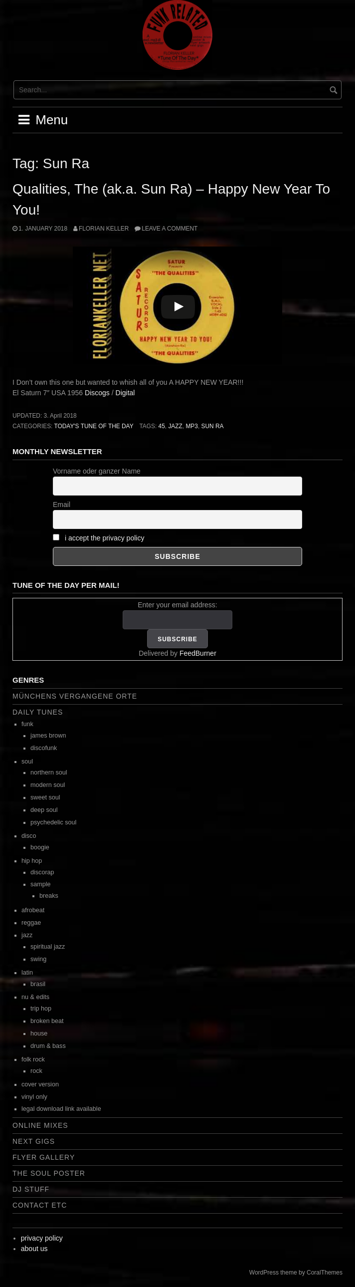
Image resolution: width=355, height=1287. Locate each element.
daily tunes (37, 712)
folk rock (33, 1059)
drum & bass (48, 1045)
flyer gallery (43, 1157)
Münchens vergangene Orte (74, 696)
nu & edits (35, 997)
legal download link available (61, 1108)
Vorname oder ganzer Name (97, 471)
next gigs (33, 1141)
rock (36, 1070)
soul (27, 761)
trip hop (40, 1008)
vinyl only (34, 1096)
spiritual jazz (47, 946)
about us (34, 1249)
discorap (42, 872)
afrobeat (32, 910)
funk (27, 724)
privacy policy (42, 1238)
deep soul (44, 809)
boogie (39, 847)
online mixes (40, 1125)
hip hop (31, 860)
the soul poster (48, 1173)
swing (38, 959)
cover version (40, 1084)
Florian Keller (104, 228)
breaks (48, 895)
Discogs (97, 393)
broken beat (47, 1021)
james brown (48, 735)
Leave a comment (169, 228)
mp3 (191, 426)
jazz (175, 426)
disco (28, 835)
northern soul (48, 772)
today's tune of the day (93, 426)
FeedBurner (197, 653)
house (38, 1033)
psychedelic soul (53, 822)
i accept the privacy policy (105, 538)
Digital (125, 393)
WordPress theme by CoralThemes (296, 1272)
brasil (37, 984)
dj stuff (30, 1189)
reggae (31, 922)
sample (40, 884)
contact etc (39, 1205)
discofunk (43, 748)
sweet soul (45, 797)
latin (27, 972)
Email (61, 505)
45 (162, 426)
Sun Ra (212, 426)
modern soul (47, 784)
